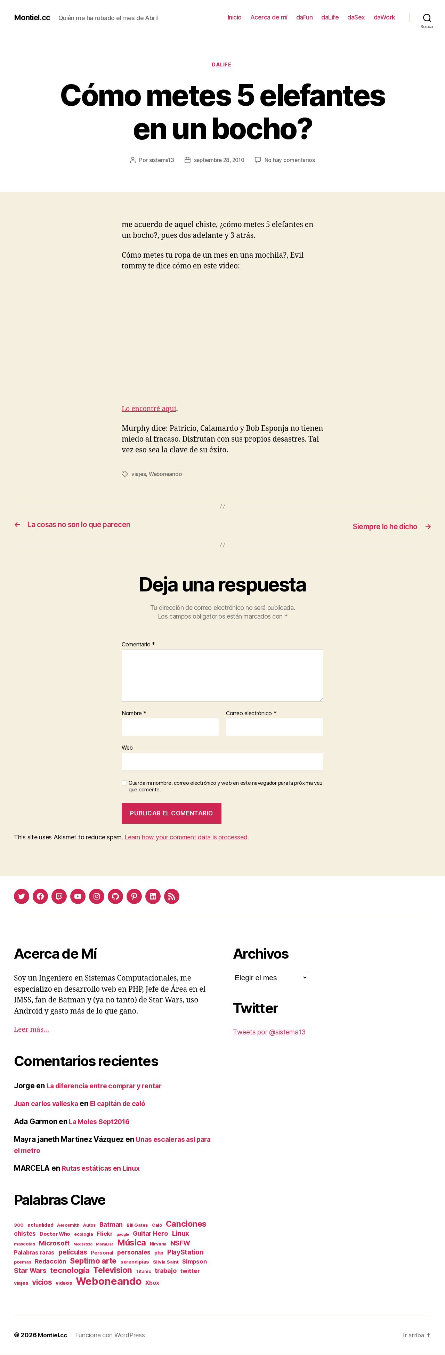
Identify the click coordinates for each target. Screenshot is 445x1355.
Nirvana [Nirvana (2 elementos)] (158, 1244)
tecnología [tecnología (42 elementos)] (69, 1270)
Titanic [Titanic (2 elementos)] (143, 1271)
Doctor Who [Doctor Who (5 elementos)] (55, 1234)
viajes (138, 474)
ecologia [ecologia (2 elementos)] (83, 1234)
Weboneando (166, 474)
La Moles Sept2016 (102, 1122)
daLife (330, 17)
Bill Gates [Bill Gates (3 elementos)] (137, 1225)
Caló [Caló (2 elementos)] (157, 1225)
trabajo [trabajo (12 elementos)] (165, 1271)
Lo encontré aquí (151, 409)
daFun (304, 17)
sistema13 (159, 161)
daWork (384, 17)
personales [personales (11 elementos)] (134, 1252)
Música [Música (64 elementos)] (131, 1243)
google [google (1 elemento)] (122, 1235)
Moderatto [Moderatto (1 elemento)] (82, 1244)
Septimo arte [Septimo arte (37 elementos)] (93, 1261)
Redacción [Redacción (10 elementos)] (50, 1261)
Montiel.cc (34, 17)
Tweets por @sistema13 (273, 1032)
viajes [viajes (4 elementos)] (21, 1283)
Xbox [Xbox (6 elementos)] (152, 1283)
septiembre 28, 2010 (219, 161)
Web (127, 748)
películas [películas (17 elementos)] (72, 1252)
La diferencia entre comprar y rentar (109, 1086)
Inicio (235, 17)
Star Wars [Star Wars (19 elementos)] (30, 1271)
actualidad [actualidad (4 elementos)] (40, 1225)
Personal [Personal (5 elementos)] (102, 1253)
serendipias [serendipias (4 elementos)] (134, 1262)
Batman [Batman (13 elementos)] (111, 1224)
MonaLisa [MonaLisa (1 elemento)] (104, 1244)
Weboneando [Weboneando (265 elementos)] (108, 1281)
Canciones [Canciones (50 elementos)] (186, 1224)
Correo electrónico (251, 714)
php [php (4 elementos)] (158, 1253)
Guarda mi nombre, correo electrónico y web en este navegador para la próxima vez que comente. (225, 787)
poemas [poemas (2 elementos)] (22, 1262)
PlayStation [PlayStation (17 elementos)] (185, 1252)
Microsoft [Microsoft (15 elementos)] (54, 1243)
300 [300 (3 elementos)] (19, 1225)
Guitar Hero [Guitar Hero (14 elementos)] (150, 1233)
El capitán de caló (127, 1104)
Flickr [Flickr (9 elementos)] (104, 1234)
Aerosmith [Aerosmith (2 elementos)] (68, 1225)
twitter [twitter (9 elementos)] (190, 1271)
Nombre (134, 714)
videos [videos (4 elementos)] (64, 1283)
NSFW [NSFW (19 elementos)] (180, 1243)
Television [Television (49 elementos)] (112, 1270)
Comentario (138, 645)
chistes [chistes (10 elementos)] (25, 1233)
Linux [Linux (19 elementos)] (180, 1233)
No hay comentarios (292, 161)
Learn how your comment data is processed (185, 837)
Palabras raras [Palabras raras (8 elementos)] (34, 1252)
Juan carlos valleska (49, 1104)
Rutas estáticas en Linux (104, 1168)
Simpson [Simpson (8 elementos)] (194, 1261)
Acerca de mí (269, 17)
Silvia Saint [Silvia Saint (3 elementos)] (166, 1262)
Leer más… (33, 1030)
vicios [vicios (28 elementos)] (42, 1282)
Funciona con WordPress (112, 1335)
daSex (356, 17)
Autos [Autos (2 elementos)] (89, 1225)
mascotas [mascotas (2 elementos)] (24, 1244)
